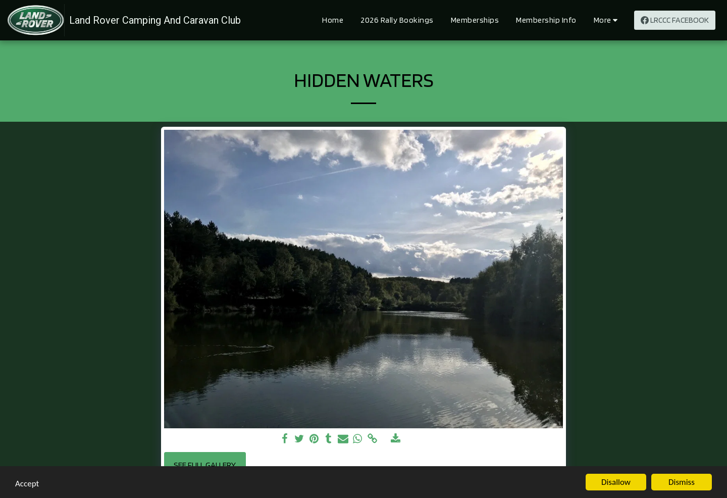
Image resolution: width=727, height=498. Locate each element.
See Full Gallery (205, 465)
